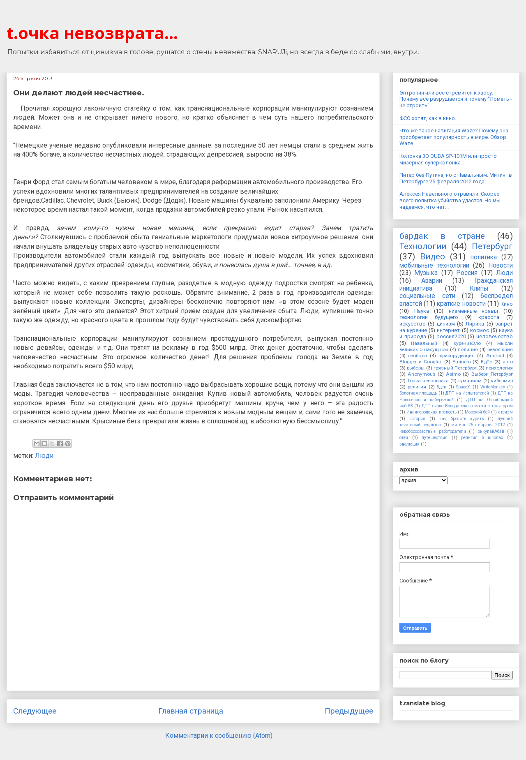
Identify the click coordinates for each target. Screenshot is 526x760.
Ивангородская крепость (431, 412)
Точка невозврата (428, 380)
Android (495, 355)
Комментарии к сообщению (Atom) (218, 735)
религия (417, 387)
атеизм (505, 412)
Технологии (422, 246)
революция (500, 349)
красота (488, 317)
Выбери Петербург (492, 374)
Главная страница (190, 711)
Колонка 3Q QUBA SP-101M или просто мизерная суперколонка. (448, 159)
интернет (448, 330)
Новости (500, 265)
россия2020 (451, 336)
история (417, 418)
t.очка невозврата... (92, 32)
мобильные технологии (434, 265)
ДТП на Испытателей (467, 393)
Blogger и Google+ (420, 362)
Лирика (475, 324)
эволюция (409, 444)
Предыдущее (349, 711)
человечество (494, 336)
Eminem (461, 362)
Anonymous (421, 374)
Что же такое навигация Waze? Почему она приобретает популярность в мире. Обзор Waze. (453, 136)
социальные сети (427, 296)
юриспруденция (456, 355)
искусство (412, 324)
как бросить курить (461, 418)
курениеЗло (467, 343)
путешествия (435, 437)
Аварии (431, 280)
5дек (441, 387)
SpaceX (463, 387)
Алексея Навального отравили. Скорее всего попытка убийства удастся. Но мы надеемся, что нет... (450, 200)
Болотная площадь (418, 393)
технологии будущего (428, 317)
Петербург (492, 246)
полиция (468, 349)
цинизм (446, 324)
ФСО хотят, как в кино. (427, 118)
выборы (415, 368)
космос (479, 330)
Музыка (426, 273)
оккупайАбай (491, 431)
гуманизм (470, 380)
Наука (421, 311)
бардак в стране (442, 236)
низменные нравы (473, 311)
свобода (417, 355)
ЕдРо (486, 362)
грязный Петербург (455, 368)
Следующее (34, 711)
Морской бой (477, 412)
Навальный (424, 343)
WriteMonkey (492, 387)
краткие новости (461, 303)
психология (499, 368)
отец (403, 437)
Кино (507, 304)
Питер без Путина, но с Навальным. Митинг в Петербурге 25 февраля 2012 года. (455, 178)
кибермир (502, 380)
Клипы (479, 288)
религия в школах (482, 437)
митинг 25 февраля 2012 (478, 424)
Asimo (453, 374)
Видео (432, 256)
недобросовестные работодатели (432, 431)
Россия (467, 273)
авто (508, 362)
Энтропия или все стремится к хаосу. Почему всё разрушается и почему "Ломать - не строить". (455, 99)
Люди (44, 456)
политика (484, 257)
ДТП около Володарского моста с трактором (467, 406)
